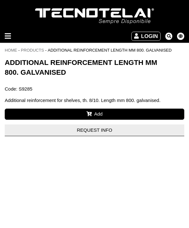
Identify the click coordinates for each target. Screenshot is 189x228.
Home (11, 50)
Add (94, 114)
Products (32, 50)
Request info (94, 130)
